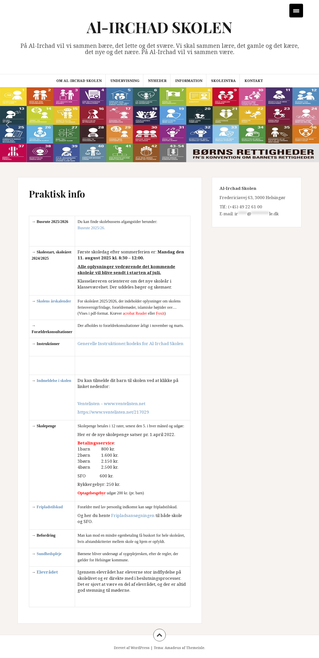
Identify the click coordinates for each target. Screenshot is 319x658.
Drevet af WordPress (132, 647)
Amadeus (173, 647)
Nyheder (157, 80)
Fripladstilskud (50, 507)
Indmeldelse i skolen (54, 380)
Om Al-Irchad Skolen (79, 80)
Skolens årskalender (54, 301)
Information (188, 80)
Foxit (160, 313)
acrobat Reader (135, 313)
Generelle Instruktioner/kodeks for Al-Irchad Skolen (130, 343)
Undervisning (124, 80)
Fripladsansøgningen (133, 515)
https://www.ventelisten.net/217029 (113, 412)
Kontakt (253, 80)
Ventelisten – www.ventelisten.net (111, 403)
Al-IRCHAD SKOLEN (160, 27)
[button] (8, 125)
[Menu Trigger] (296, 10)
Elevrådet (47, 572)
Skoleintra (223, 80)
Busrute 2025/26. (91, 228)
